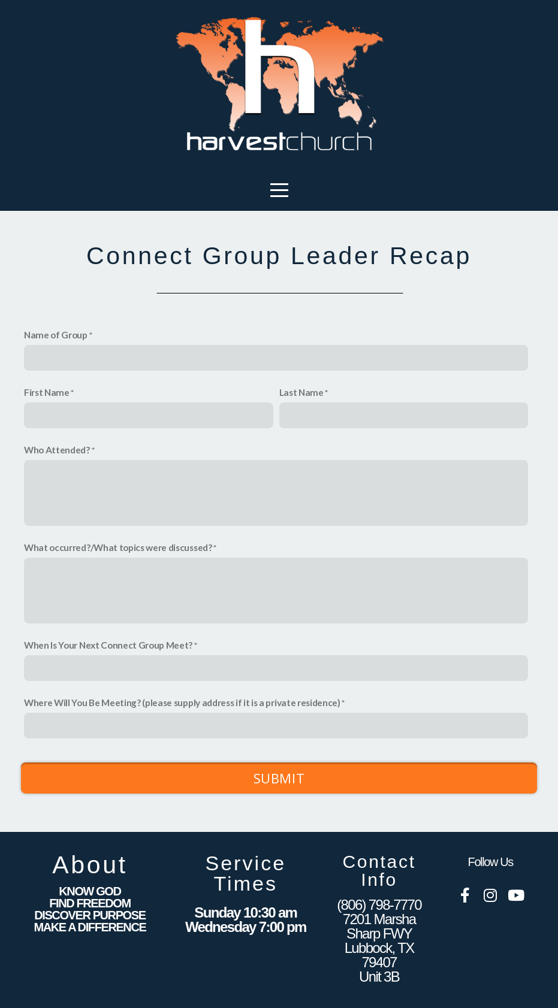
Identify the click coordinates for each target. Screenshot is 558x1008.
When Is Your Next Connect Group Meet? (108, 645)
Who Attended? (57, 449)
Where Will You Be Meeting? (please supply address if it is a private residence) (182, 702)
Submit (279, 778)
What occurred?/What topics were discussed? (118, 547)
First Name (47, 392)
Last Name (301, 392)
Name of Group (56, 334)
